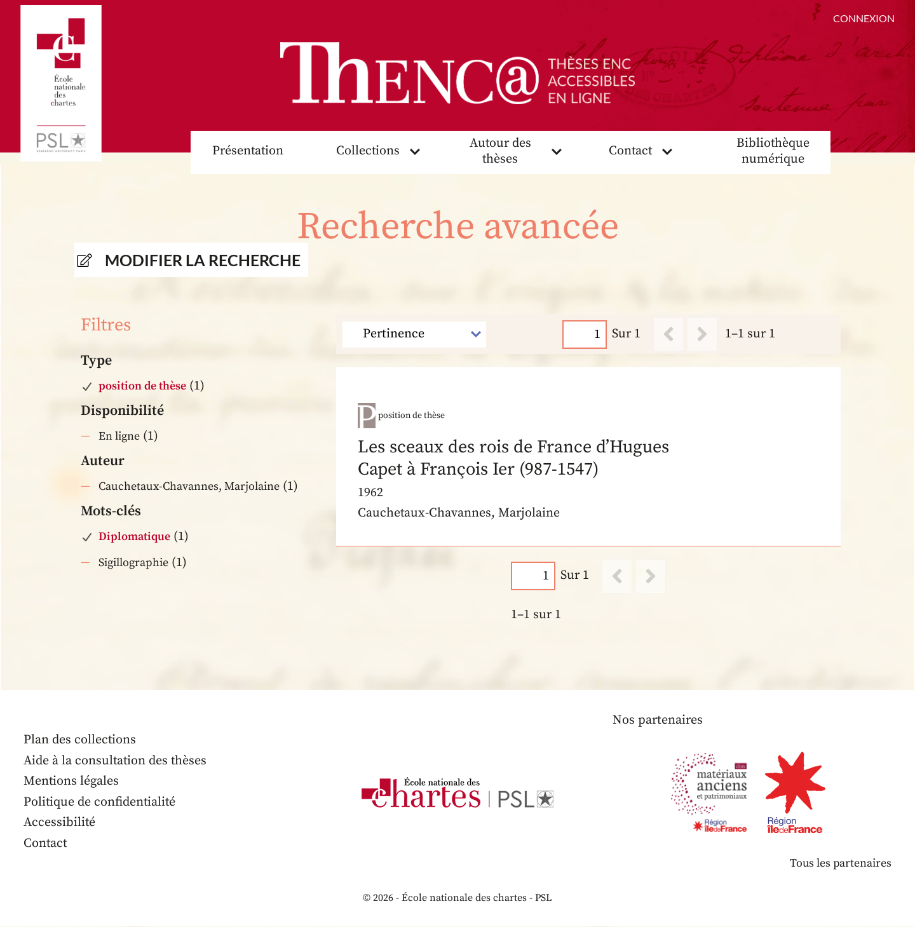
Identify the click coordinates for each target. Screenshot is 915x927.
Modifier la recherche (203, 260)
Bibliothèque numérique (773, 152)
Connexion (864, 18)
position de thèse (142, 386)
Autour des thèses (501, 152)
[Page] (585, 334)
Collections (368, 151)
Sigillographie (133, 562)
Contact (630, 151)
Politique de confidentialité (100, 803)
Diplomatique (134, 537)
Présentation (248, 151)
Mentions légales (71, 782)
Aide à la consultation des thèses (116, 761)
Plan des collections (80, 740)
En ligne (119, 437)
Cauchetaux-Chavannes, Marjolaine (189, 487)
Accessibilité (60, 823)
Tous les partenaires (840, 863)
